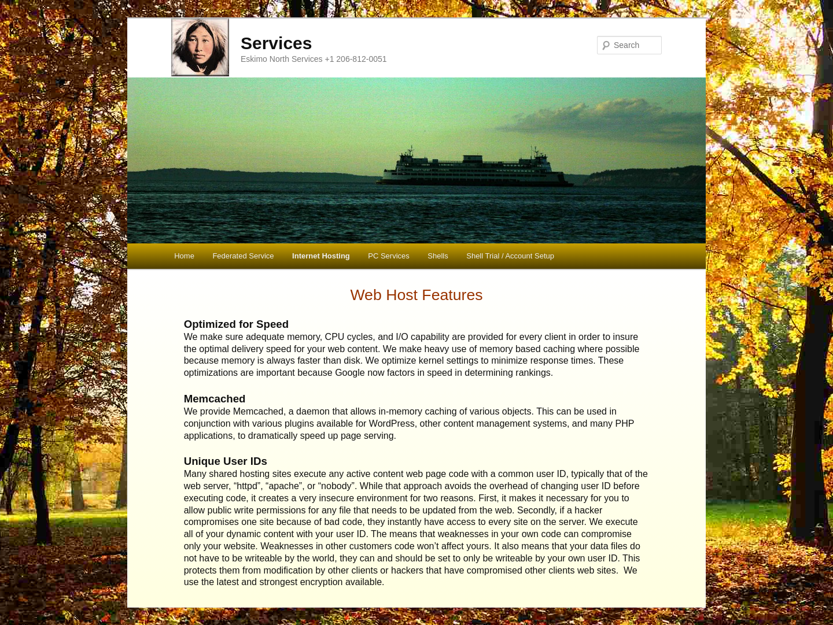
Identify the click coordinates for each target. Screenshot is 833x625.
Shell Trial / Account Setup (510, 256)
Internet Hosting (321, 256)
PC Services (389, 256)
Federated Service (243, 256)
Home (184, 256)
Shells (437, 256)
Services (276, 43)
